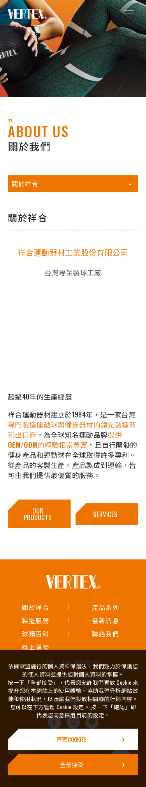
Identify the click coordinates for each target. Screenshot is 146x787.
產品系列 (105, 607)
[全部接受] (73, 764)
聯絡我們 (105, 633)
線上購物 (35, 647)
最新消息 (105, 620)
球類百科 (35, 633)
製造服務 (35, 620)
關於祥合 (35, 607)
